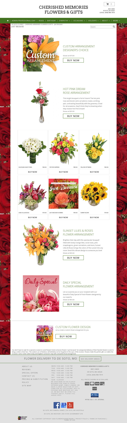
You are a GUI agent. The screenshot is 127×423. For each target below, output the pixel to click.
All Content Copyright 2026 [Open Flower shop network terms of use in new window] (44, 419)
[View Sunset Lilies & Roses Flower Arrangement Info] (42, 244)
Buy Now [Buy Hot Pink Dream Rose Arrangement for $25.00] (73, 116)
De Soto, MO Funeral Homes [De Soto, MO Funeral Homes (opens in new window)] (54, 410)
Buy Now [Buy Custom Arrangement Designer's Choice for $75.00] (73, 60)
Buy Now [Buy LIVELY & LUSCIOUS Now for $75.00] (32, 217)
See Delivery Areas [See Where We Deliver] (90, 359)
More (116, 21)
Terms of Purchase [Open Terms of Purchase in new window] (98, 419)
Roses (41, 21)
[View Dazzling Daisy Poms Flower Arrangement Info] (32, 148)
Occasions (79, 21)
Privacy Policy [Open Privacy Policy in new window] (82, 419)
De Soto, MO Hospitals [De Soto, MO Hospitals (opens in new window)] (75, 410)
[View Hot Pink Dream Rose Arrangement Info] (42, 102)
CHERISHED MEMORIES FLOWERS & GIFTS (63, 10)
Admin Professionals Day (23, 21)
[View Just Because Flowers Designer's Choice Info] (63, 194)
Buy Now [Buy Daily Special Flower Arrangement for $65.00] (73, 304)
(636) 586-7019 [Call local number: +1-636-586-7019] (110, 12)
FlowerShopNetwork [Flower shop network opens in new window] (65, 419)
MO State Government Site (72, 414)
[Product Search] (101, 26)
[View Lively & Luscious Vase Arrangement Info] (32, 194)
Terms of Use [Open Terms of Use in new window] (69, 420)
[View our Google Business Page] (63, 408)
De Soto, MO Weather (52, 414)
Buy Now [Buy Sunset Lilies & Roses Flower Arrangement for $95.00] (73, 257)
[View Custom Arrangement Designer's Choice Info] (42, 53)
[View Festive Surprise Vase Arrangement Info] (63, 148)
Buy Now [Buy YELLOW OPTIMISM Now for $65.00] (94, 172)
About (106, 21)
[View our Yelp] (70, 408)
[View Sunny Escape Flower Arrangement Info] (94, 194)
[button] (109, 4)
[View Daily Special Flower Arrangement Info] (42, 293)
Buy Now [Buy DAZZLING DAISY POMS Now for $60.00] (32, 172)
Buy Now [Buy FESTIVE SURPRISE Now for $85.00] (63, 172)
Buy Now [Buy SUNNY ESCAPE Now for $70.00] (94, 217)
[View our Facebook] (57, 408)
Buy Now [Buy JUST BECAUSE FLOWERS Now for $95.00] (63, 217)
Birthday (51, 21)
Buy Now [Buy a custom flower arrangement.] (66, 336)
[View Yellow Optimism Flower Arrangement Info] (94, 148)
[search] (113, 27)
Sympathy (64, 21)
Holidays (93, 21)
